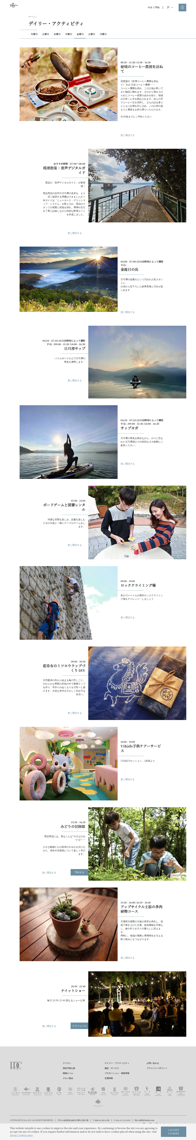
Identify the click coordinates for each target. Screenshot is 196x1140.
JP (170, 7)
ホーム (32, 16)
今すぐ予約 (154, 7)
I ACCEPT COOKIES (173, 1131)
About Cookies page (21, 1135)
